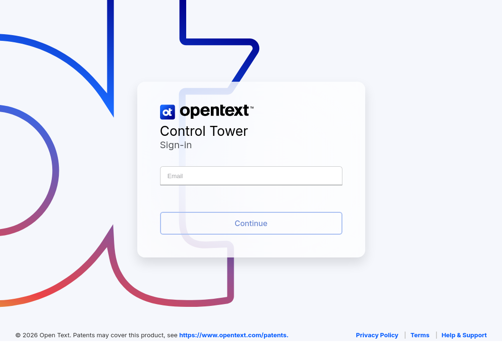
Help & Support (464, 335)
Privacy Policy (377, 335)
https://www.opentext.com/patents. (233, 335)
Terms (419, 335)
